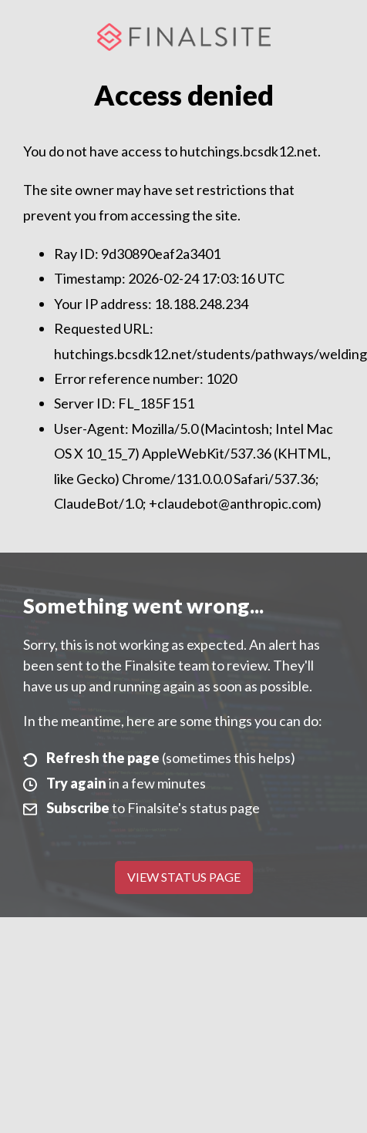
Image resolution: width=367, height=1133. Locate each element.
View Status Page (184, 876)
